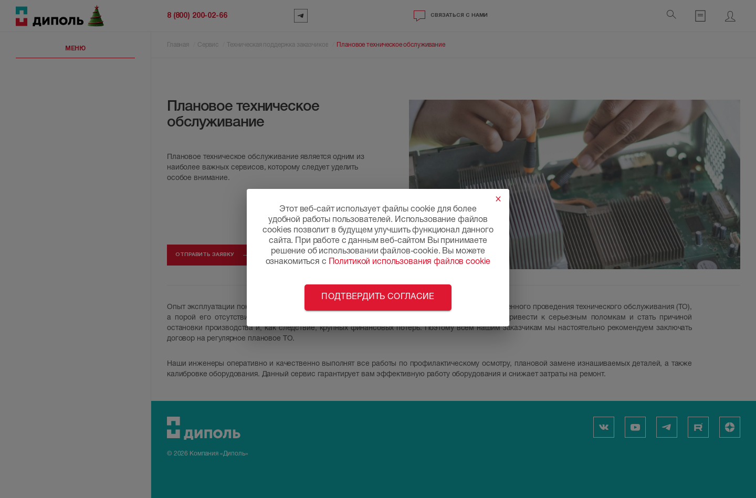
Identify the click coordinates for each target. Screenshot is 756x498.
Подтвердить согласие (377, 297)
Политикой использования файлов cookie (410, 262)
